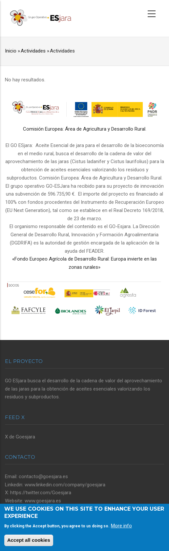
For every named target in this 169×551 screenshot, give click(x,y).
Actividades (33, 51)
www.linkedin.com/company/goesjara (65, 485)
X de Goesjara (20, 437)
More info (121, 526)
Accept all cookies (28, 540)
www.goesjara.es (43, 501)
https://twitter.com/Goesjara (40, 493)
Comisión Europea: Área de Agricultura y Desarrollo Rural (84, 129)
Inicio (10, 51)
